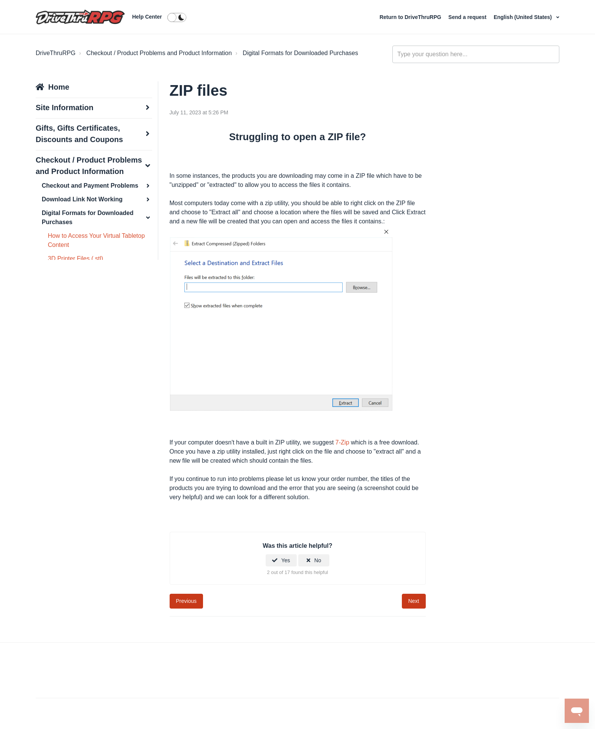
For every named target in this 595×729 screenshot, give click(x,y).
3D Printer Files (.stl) (75, 258)
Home (58, 87)
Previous (186, 601)
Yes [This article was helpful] (285, 560)
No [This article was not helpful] (317, 560)
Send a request (468, 17)
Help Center (147, 17)
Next (413, 601)
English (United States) (523, 17)
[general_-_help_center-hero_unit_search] (475, 54)
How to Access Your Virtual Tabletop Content (96, 240)
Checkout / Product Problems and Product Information (159, 53)
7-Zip (342, 442)
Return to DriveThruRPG (410, 17)
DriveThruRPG (56, 53)
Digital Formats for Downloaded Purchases (300, 53)
